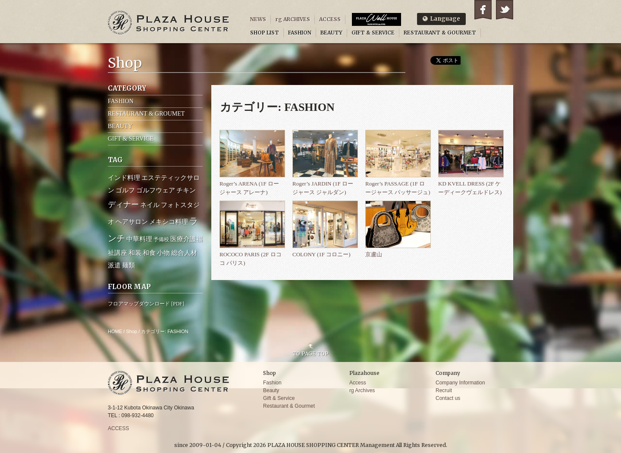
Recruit (444, 390)
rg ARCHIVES (292, 19)
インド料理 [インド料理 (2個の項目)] (124, 177)
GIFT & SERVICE (373, 32)
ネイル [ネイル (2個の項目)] (150, 204)
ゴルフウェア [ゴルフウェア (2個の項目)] (155, 190)
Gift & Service (279, 398)
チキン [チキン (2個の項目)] (186, 190)
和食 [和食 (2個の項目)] (149, 252)
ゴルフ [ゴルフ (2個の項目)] (125, 190)
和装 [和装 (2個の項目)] (135, 252)
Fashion (272, 383)
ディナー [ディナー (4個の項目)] (123, 204)
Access (357, 383)
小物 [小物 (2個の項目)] (163, 252)
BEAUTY (331, 32)
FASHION (299, 32)
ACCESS (330, 19)
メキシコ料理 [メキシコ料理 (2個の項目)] (168, 221)
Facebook (483, 9)
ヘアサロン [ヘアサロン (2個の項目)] (132, 221)
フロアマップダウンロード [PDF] (146, 304)
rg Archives (362, 390)
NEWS (258, 19)
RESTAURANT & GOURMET (440, 32)
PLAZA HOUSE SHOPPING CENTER (168, 22)
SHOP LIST (264, 32)
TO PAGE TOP (310, 353)
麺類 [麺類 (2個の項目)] (128, 265)
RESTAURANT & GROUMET (146, 113)
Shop (131, 331)
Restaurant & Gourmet (289, 406)
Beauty (271, 390)
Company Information (460, 383)
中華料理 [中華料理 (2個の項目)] (139, 239)
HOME (115, 331)
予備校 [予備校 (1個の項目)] (161, 239)
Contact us (448, 398)
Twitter (504, 9)
